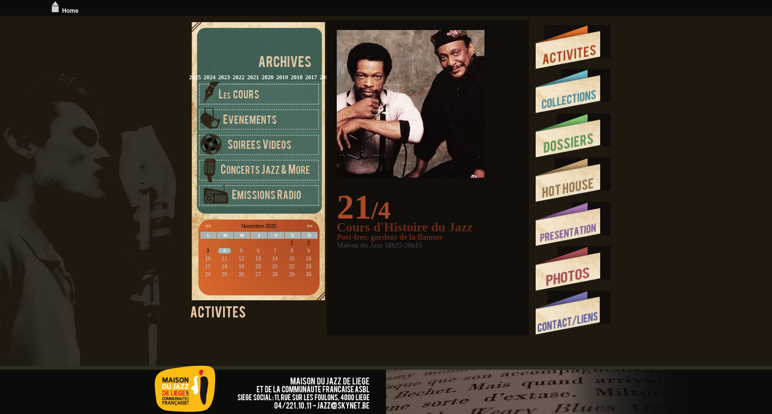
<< (208, 226)
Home (63, 10)
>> (310, 226)
